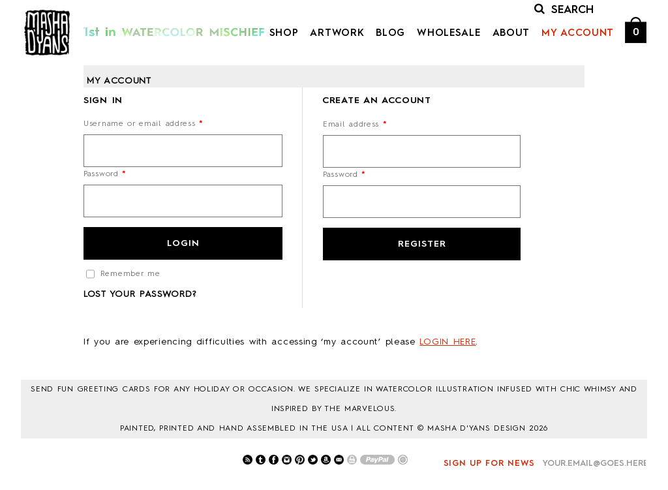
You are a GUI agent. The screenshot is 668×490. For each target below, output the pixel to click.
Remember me (123, 274)
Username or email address (143, 124)
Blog (390, 33)
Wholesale (448, 33)
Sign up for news (489, 463)
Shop (284, 33)
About (511, 33)
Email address (355, 125)
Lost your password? (140, 294)
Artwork (337, 33)
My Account (577, 33)
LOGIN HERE (447, 341)
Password (105, 174)
